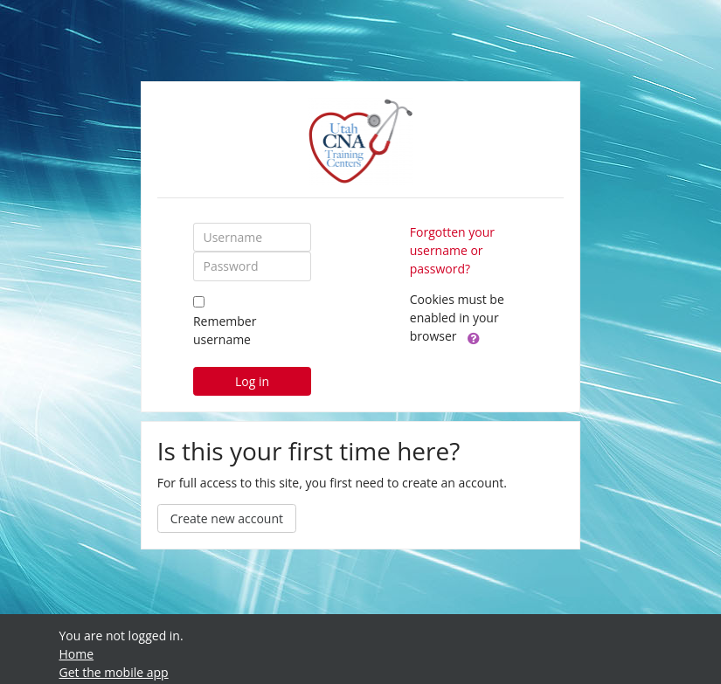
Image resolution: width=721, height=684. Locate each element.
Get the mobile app (114, 672)
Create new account (226, 518)
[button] (474, 337)
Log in (252, 381)
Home (76, 654)
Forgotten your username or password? (452, 250)
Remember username (224, 330)
